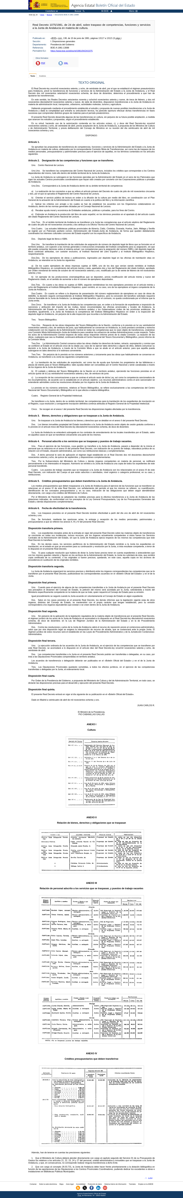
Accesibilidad (80, 1184)
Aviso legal (70, 1184)
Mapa (61, 1184)
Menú (133, 11)
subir (150, 1178)
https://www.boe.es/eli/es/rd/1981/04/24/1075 (72, 51)
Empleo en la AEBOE (145, 1184)
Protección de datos (95, 1184)
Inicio (42, 15)
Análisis (42, 76)
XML (66, 63)
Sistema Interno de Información (115, 1184)
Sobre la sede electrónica (48, 1184)
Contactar (33, 1184)
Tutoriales (132, 1184)
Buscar (49, 15)
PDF (43, 63)
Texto (32, 76)
